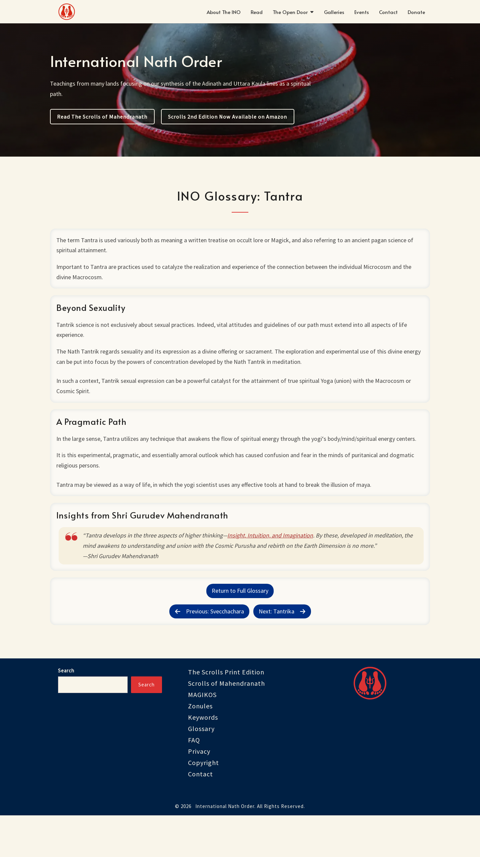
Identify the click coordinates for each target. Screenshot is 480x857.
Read (257, 11)
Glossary (201, 770)
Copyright (203, 804)
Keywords (203, 759)
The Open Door (290, 11)
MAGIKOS (202, 736)
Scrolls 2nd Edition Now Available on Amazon (227, 116)
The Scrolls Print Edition (226, 713)
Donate (416, 11)
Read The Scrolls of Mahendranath (102, 116)
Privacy (199, 793)
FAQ (194, 781)
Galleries (334, 11)
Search (66, 712)
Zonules (200, 747)
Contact (388, 11)
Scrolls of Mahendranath (226, 725)
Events (361, 11)
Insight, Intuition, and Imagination (272, 567)
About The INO (224, 11)
